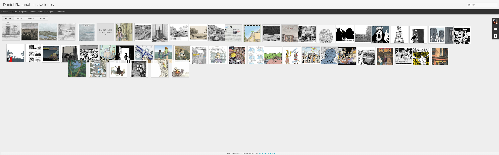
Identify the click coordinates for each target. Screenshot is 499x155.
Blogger (260, 153)
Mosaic (32, 12)
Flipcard (13, 12)
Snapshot (51, 12)
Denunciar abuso (270, 153)
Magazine (23, 12)
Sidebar (41, 12)
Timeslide (61, 12)
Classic (4, 12)
